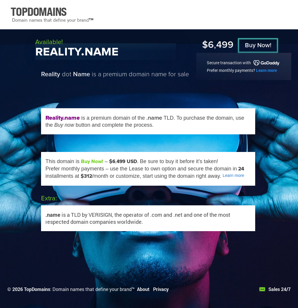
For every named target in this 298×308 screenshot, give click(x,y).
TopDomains (37, 289)
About (143, 289)
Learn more (266, 70)
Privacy (161, 289)
